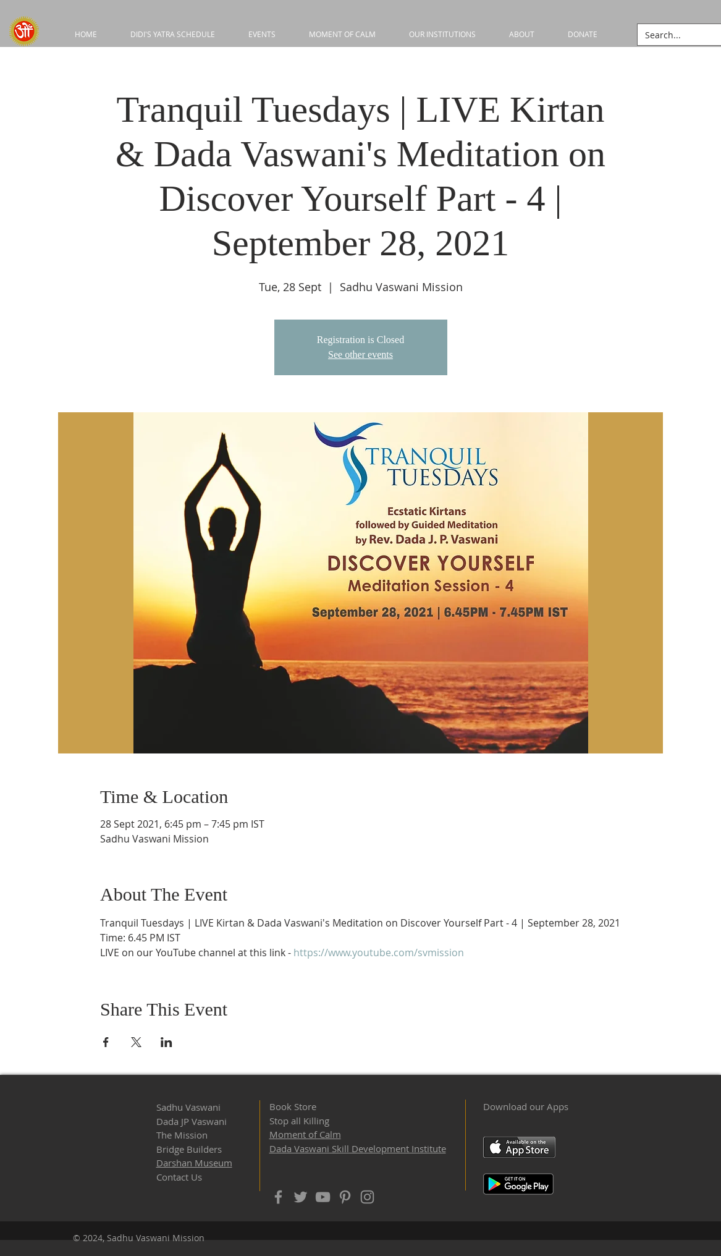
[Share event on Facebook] (106, 1042)
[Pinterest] (345, 1197)
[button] (442, 34)
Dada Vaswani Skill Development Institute (357, 1148)
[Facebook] (278, 1197)
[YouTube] (323, 1197)
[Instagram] (367, 1197)
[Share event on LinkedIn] (166, 1042)
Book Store (292, 1106)
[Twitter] (301, 1197)
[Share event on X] (136, 1042)
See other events (360, 354)
